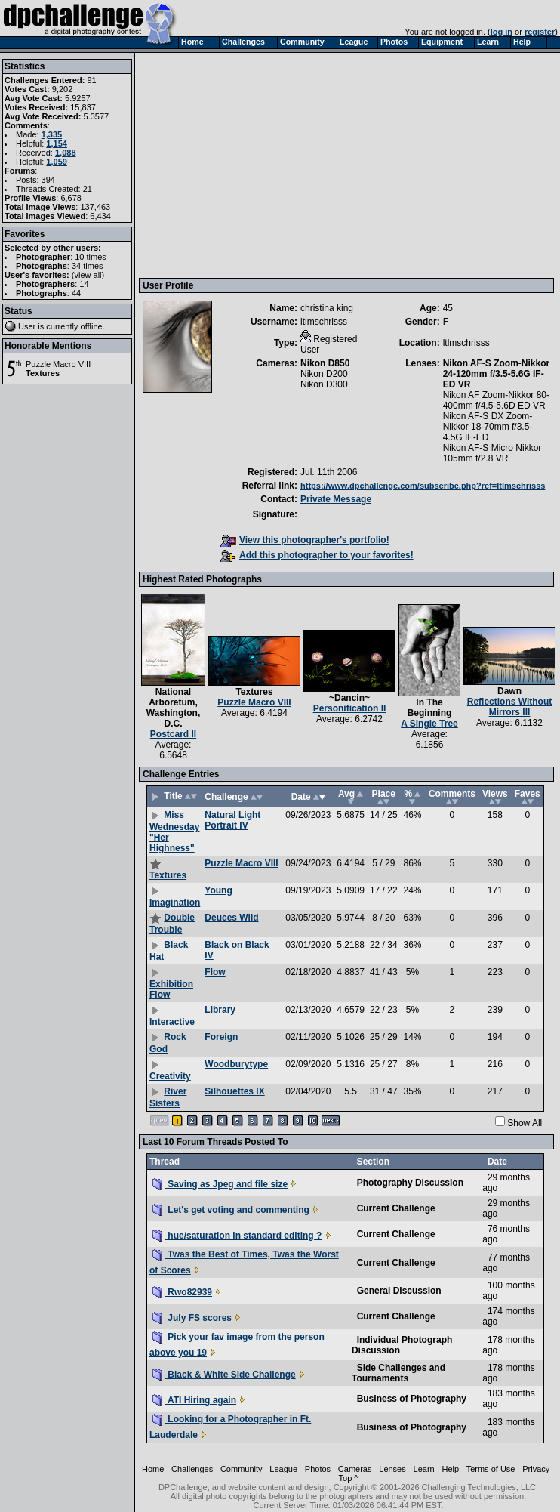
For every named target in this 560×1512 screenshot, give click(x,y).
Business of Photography (411, 1398)
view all (88, 274)
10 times (90, 256)
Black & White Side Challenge (224, 1374)
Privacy (535, 1468)
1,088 (65, 152)
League (283, 1468)
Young (218, 890)
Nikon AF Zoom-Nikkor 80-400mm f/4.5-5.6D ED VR (496, 400)
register (540, 31)
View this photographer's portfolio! (304, 540)
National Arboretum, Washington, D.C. (173, 708)
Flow (215, 972)
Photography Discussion (410, 1182)
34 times (87, 265)
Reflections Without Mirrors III (509, 706)
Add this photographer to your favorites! (317, 555)
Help (450, 1468)
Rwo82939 (182, 1292)
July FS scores (192, 1318)
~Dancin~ (349, 698)
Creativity (170, 1076)
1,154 (56, 143)
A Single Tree (429, 723)
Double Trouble (172, 923)
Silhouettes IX (234, 1091)
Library (220, 1009)
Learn (424, 1468)
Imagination (174, 902)
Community (241, 1468)
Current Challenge (396, 1208)
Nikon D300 (324, 384)
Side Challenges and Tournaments (398, 1373)
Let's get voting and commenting (230, 1210)
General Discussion (399, 1290)
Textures (43, 373)
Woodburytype (236, 1064)
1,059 (56, 161)
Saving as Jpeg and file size (220, 1184)
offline (92, 326)
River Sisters (167, 1097)
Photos (318, 1468)
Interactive (172, 1022)
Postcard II (173, 734)
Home (153, 1468)
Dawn (509, 691)
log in (501, 31)
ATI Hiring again (194, 1400)
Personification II (349, 708)
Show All (524, 1123)
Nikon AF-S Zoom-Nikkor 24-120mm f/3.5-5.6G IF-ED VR (496, 374)
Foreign (221, 1037)
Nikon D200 (324, 374)
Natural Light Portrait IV (232, 820)
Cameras (355, 1468)
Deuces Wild (231, 917)
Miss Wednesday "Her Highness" (174, 831)
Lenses (392, 1468)
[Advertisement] (339, 164)
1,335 (52, 134)
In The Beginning (430, 707)
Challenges (192, 1468)
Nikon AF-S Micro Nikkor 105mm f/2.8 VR (492, 453)
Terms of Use (490, 1468)
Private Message (335, 499)
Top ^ (348, 1478)
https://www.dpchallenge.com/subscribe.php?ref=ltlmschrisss (422, 485)
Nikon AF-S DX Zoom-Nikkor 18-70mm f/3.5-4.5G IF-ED (488, 427)
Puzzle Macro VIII (58, 364)
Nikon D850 (324, 363)
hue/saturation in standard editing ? (237, 1235)
